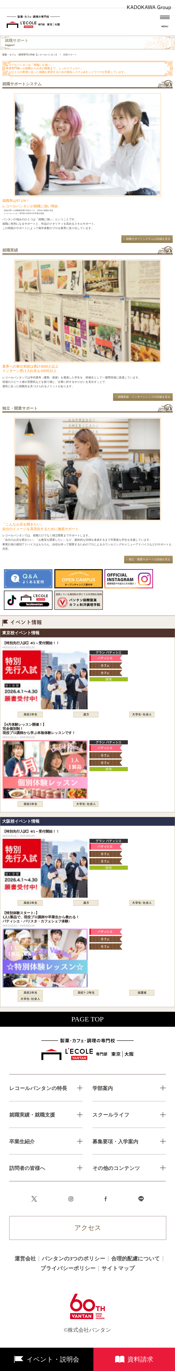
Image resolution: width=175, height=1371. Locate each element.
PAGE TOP (87, 1019)
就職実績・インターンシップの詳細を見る (144, 397)
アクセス (87, 1227)
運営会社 (25, 1259)
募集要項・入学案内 (115, 1142)
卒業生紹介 (22, 1142)
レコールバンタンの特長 (38, 1088)
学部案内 (102, 1088)
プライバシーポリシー (67, 1268)
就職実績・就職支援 (32, 1115)
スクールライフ (110, 1115)
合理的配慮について (135, 1259)
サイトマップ (118, 1268)
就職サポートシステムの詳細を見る (148, 239)
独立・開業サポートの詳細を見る (149, 559)
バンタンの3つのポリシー (73, 1259)
